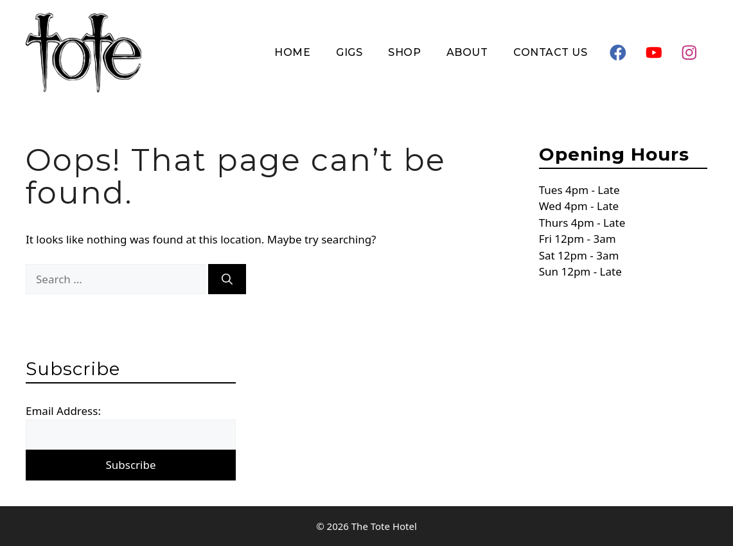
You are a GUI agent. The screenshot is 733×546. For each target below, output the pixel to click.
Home (292, 52)
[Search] (227, 279)
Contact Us (550, 52)
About (467, 52)
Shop (404, 52)
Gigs (349, 52)
